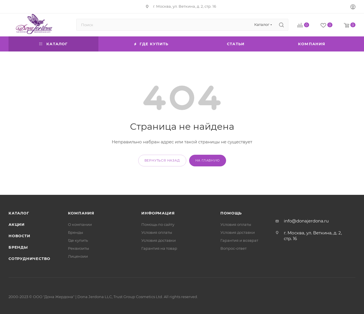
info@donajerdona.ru (306, 221)
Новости (19, 236)
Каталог (19, 213)
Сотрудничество (29, 258)
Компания (81, 213)
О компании (80, 224)
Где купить (78, 240)
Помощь (231, 213)
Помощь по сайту (157, 224)
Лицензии (78, 256)
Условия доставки (158, 240)
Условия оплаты (156, 232)
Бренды (18, 247)
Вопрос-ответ (233, 248)
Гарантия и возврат (239, 240)
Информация (158, 213)
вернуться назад (162, 160)
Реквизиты (78, 248)
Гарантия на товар (159, 248)
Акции (17, 224)
